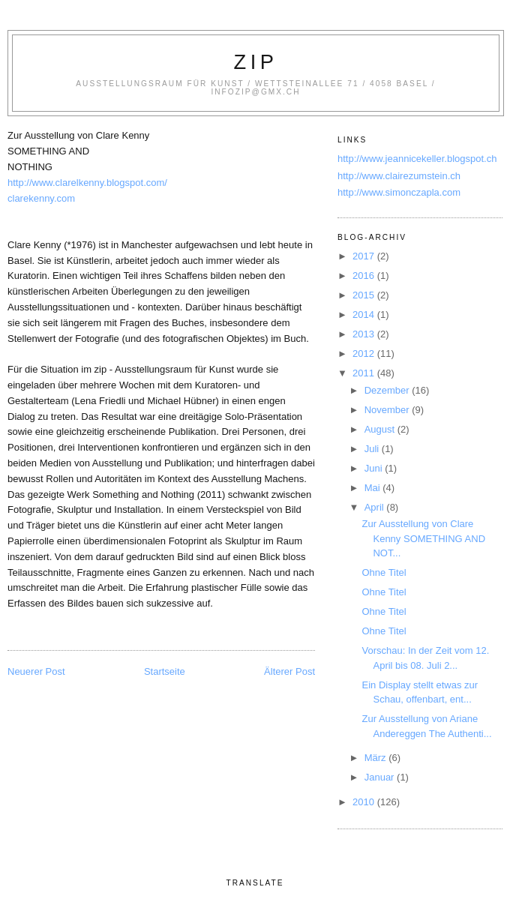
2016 (364, 275)
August (381, 429)
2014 (364, 314)
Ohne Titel (384, 572)
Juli (373, 448)
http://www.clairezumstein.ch (399, 175)
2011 (364, 373)
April (375, 507)
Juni (374, 468)
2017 (364, 256)
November (388, 409)
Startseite (164, 671)
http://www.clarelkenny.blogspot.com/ (87, 182)
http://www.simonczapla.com (399, 192)
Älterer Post (289, 671)
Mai (373, 487)
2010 (364, 802)
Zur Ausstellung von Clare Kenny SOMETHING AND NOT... (423, 538)
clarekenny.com (41, 198)
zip (256, 61)
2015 (364, 295)
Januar (380, 777)
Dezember (388, 390)
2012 (364, 353)
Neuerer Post (36, 671)
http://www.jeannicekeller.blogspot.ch (417, 158)
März (376, 757)
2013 (364, 334)
